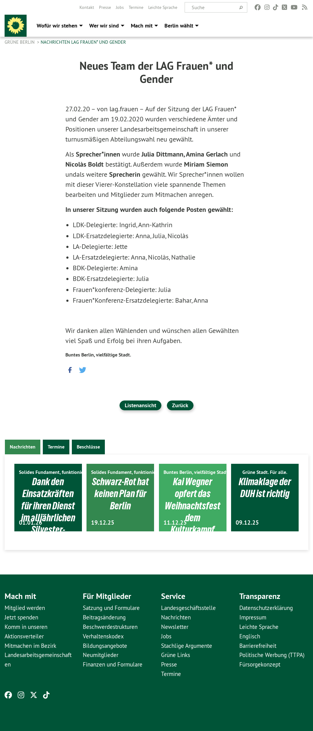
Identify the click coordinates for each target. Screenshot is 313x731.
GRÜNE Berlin (20, 42)
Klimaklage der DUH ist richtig (265, 487)
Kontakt (86, 7)
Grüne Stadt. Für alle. (264, 472)
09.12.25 (247, 522)
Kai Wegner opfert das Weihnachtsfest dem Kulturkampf (192, 506)
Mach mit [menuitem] (142, 25)
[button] (70, 368)
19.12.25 (102, 522)
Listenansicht (140, 405)
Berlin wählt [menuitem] (178, 25)
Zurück (180, 405)
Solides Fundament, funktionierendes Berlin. (66, 472)
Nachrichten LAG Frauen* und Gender (83, 42)
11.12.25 (175, 522)
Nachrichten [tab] (22, 447)
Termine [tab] (56, 447)
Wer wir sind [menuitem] (104, 25)
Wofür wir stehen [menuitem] (57, 25)
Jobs (120, 7)
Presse (105, 7)
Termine (136, 7)
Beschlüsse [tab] (88, 447)
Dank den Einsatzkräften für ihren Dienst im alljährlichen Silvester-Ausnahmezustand (48, 517)
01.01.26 (30, 522)
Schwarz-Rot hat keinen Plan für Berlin (120, 493)
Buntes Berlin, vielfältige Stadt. (98, 355)
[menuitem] (86, 7)
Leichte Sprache (162, 7)
